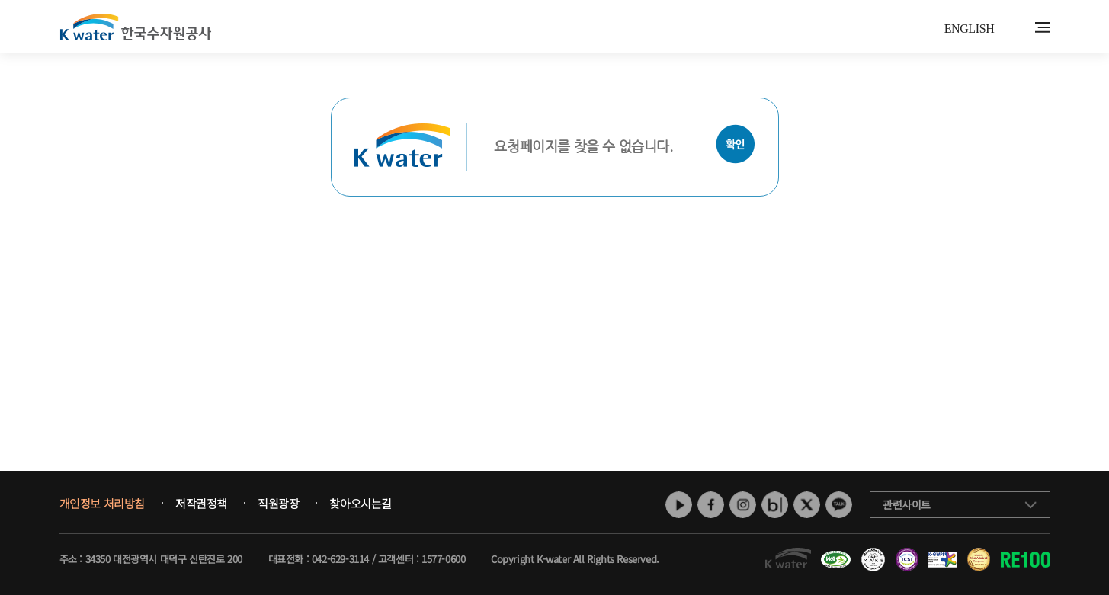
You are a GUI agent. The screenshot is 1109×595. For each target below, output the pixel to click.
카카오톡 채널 (838, 504)
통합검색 (1018, 28)
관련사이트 (907, 504)
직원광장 (278, 503)
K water (135, 26)
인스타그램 (742, 504)
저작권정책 (201, 503)
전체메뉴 (1042, 27)
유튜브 (678, 504)
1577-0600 (443, 559)
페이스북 (710, 504)
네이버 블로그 (774, 504)
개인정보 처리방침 (102, 503)
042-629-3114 (340, 559)
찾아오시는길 (360, 503)
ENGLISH (969, 28)
